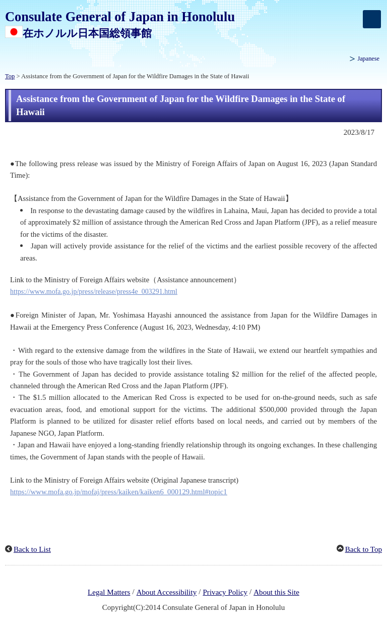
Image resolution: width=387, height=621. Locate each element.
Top (10, 76)
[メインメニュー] (372, 19)
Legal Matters (109, 592)
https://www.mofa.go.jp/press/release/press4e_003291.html (93, 291)
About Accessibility (167, 592)
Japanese (368, 58)
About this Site (276, 592)
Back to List (32, 549)
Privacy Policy (225, 592)
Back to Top (363, 549)
